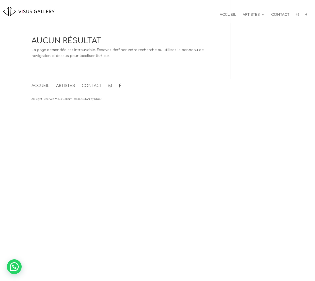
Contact (280, 15)
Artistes (251, 15)
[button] (14, 266)
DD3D (98, 99)
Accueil (228, 15)
